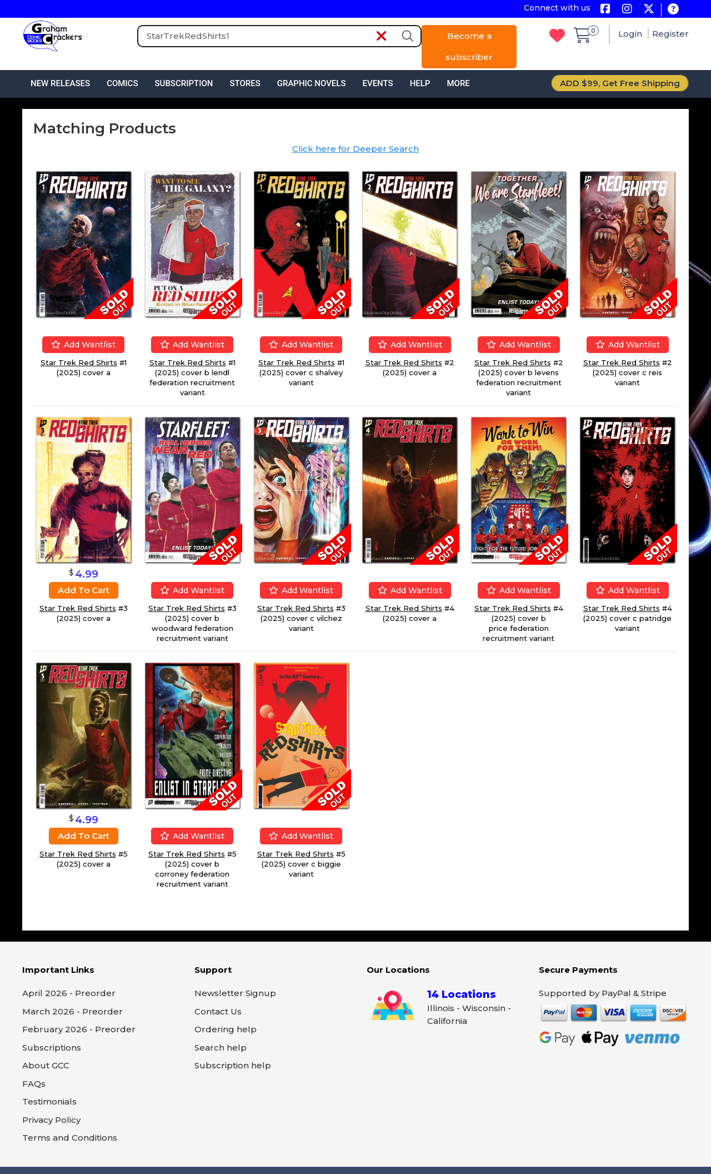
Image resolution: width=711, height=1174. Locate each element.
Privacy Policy (51, 1120)
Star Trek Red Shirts (79, 362)
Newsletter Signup (235, 993)
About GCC (45, 1065)
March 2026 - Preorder (72, 1011)
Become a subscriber (469, 46)
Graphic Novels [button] (311, 83)
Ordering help (225, 1029)
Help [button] (420, 83)
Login (631, 33)
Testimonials (49, 1101)
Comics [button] (122, 83)
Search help (220, 1047)
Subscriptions (51, 1047)
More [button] (458, 83)
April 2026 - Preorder (69, 993)
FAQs (34, 1083)
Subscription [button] (184, 83)
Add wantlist (83, 345)
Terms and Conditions (69, 1137)
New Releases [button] (60, 83)
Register (670, 33)
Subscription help (232, 1065)
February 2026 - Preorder (79, 1029)
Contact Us (218, 1011)
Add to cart (83, 590)
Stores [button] (244, 83)
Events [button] (377, 83)
